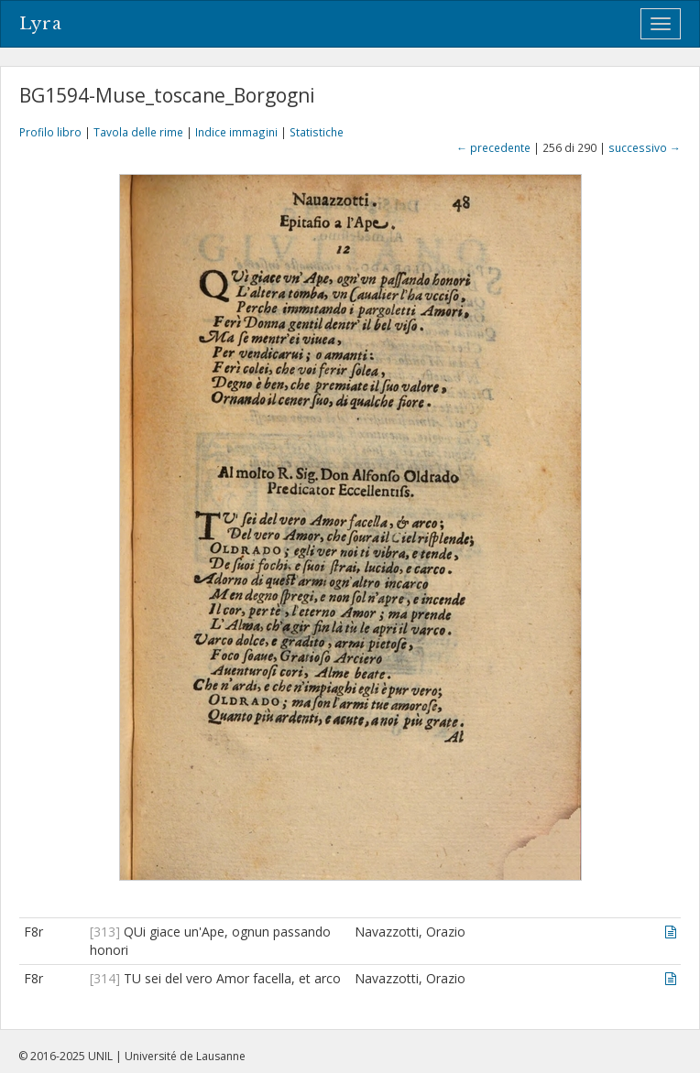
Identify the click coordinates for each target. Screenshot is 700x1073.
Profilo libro (50, 132)
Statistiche (317, 132)
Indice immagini (236, 132)
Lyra (40, 24)
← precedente (493, 147)
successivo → (644, 147)
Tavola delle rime (138, 132)
